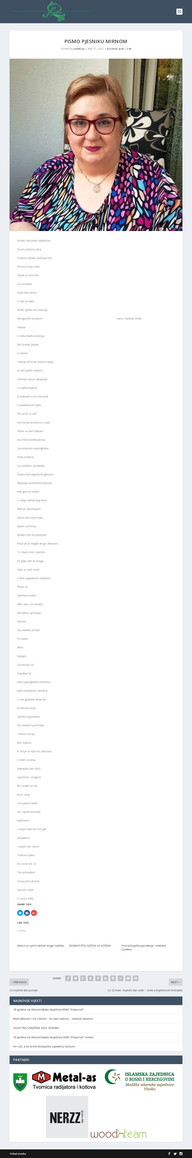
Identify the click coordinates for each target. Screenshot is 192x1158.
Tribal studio (18, 1153)
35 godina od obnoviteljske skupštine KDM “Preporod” (48, 1009)
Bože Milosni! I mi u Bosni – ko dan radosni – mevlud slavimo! (53, 1018)
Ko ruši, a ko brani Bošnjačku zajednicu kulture (44, 1046)
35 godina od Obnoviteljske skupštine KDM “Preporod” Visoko (53, 1037)
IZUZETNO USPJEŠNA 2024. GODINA (36, 1028)
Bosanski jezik (115, 48)
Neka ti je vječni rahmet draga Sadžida (40, 945)
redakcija (79, 48)
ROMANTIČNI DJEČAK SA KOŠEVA (90, 945)
